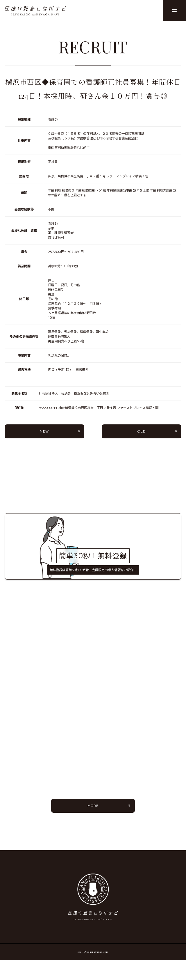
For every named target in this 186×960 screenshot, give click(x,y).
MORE (93, 805)
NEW (44, 431)
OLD (141, 431)
